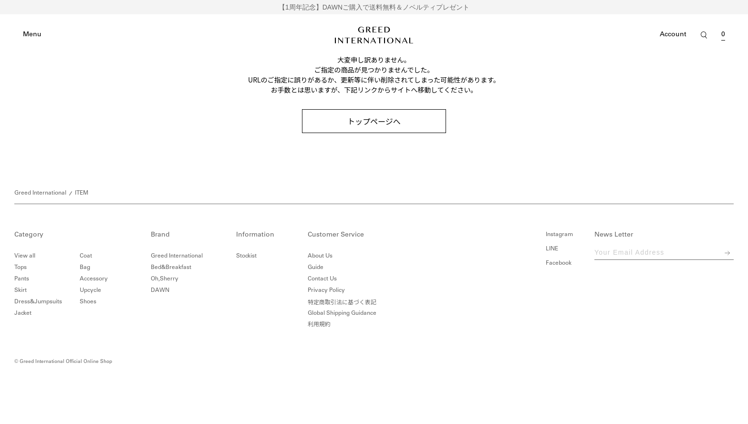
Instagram (559, 235)
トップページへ (374, 121)
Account (673, 34)
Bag (85, 267)
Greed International (40, 193)
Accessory (94, 279)
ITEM (81, 193)
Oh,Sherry (164, 279)
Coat (86, 256)
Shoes (88, 302)
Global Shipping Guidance (342, 313)
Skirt (20, 290)
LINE (552, 249)
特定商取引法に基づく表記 (342, 302)
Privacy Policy (326, 290)
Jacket (22, 313)
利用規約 (319, 325)
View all (24, 256)
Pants (21, 279)
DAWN (160, 290)
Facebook (558, 263)
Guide (315, 267)
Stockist (246, 256)
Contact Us (322, 279)
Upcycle (90, 290)
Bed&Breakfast (171, 267)
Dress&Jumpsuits (38, 302)
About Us (320, 256)
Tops (20, 267)
